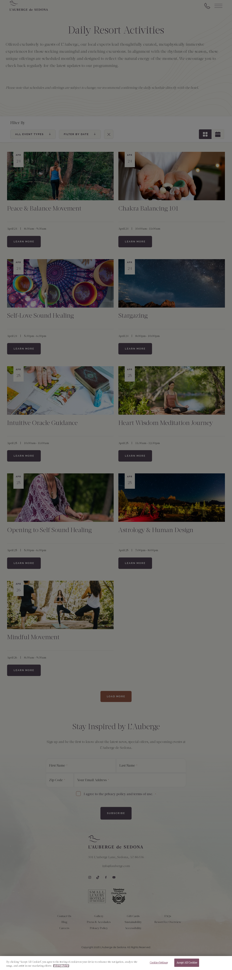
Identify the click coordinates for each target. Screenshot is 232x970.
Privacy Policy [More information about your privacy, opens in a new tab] (61, 966)
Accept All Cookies (186, 963)
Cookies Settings (159, 963)
